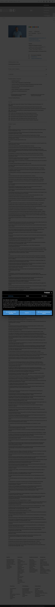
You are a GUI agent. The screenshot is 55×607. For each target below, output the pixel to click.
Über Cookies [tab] (44, 295)
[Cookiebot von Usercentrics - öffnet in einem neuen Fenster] (45, 293)
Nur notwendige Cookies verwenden (11, 313)
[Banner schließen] (51, 292)
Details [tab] (27, 295)
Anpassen (27, 312)
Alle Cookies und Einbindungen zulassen (44, 313)
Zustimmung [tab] (10, 295)
